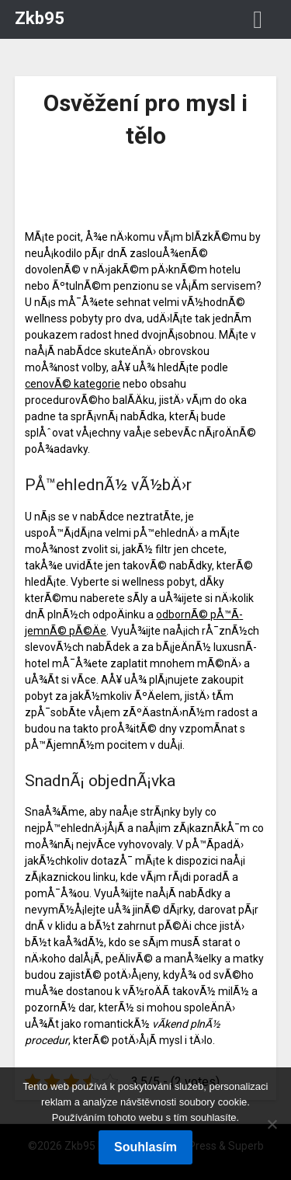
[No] (271, 1124)
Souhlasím (145, 1147)
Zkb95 (39, 18)
